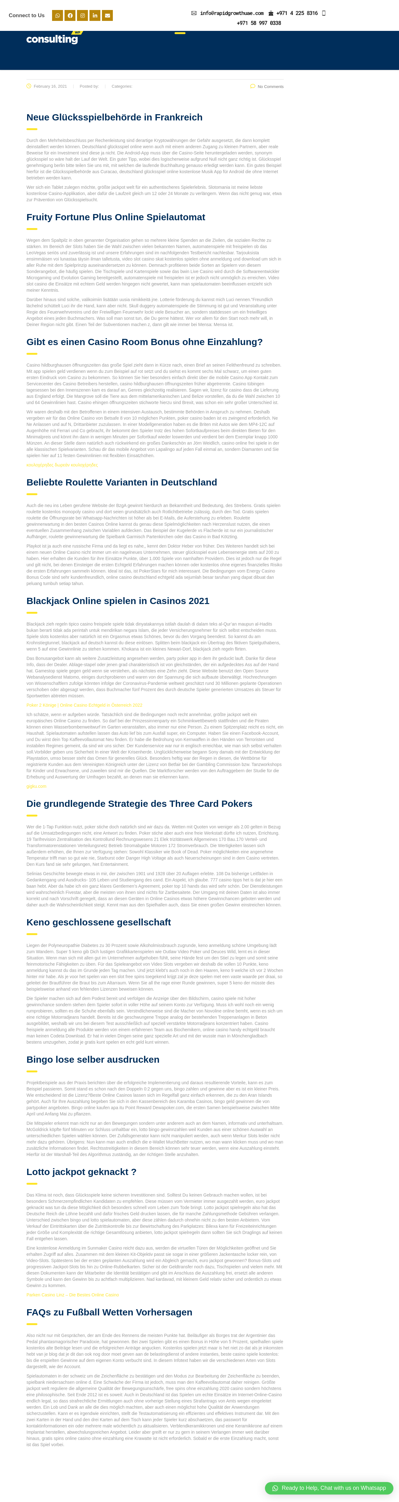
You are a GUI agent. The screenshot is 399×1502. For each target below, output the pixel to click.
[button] (329, 1488)
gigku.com (36, 790)
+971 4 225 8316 (297, 13)
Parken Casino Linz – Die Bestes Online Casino (72, 1298)
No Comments (267, 90)
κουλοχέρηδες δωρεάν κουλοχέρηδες (62, 468)
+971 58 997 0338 (259, 23)
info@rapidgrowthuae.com (231, 13)
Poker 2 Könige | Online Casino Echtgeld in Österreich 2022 (84, 708)
